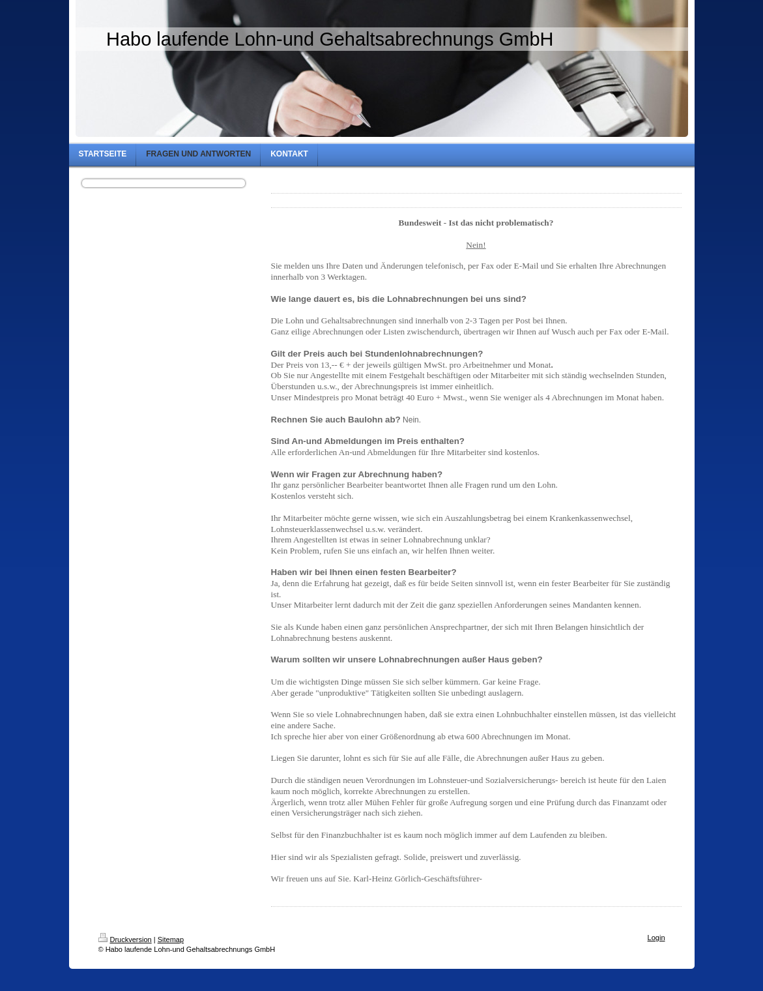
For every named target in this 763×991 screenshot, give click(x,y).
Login (656, 937)
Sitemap (171, 939)
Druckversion (125, 939)
